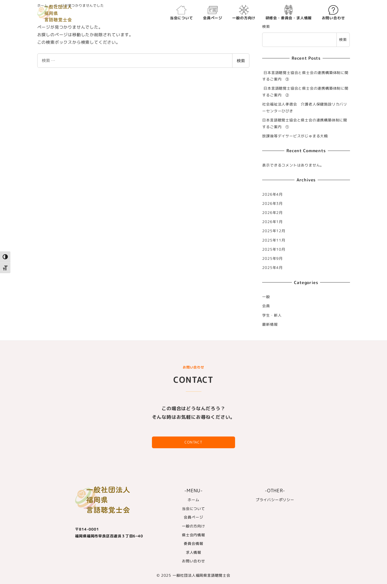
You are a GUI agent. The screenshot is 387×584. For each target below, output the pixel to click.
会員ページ (193, 517)
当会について (193, 508)
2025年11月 (273, 240)
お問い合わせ (193, 561)
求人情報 (193, 552)
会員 (266, 306)
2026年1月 (272, 221)
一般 (266, 296)
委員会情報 (193, 543)
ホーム (193, 499)
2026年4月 (272, 194)
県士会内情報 (193, 535)
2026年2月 (272, 212)
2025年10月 (273, 249)
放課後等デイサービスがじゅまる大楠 (295, 136)
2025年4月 (272, 267)
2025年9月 (272, 258)
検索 (241, 61)
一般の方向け (193, 526)
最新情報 (270, 324)
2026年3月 (272, 203)
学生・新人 (271, 315)
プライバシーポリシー (275, 499)
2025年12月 (273, 230)
